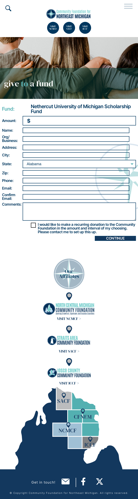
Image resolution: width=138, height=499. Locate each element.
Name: (7, 130)
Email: (7, 188)
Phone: (8, 181)
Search (8, 8)
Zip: (5, 173)
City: (6, 155)
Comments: (12, 204)
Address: (9, 147)
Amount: (9, 121)
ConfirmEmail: (8, 196)
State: (7, 164)
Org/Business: (10, 139)
